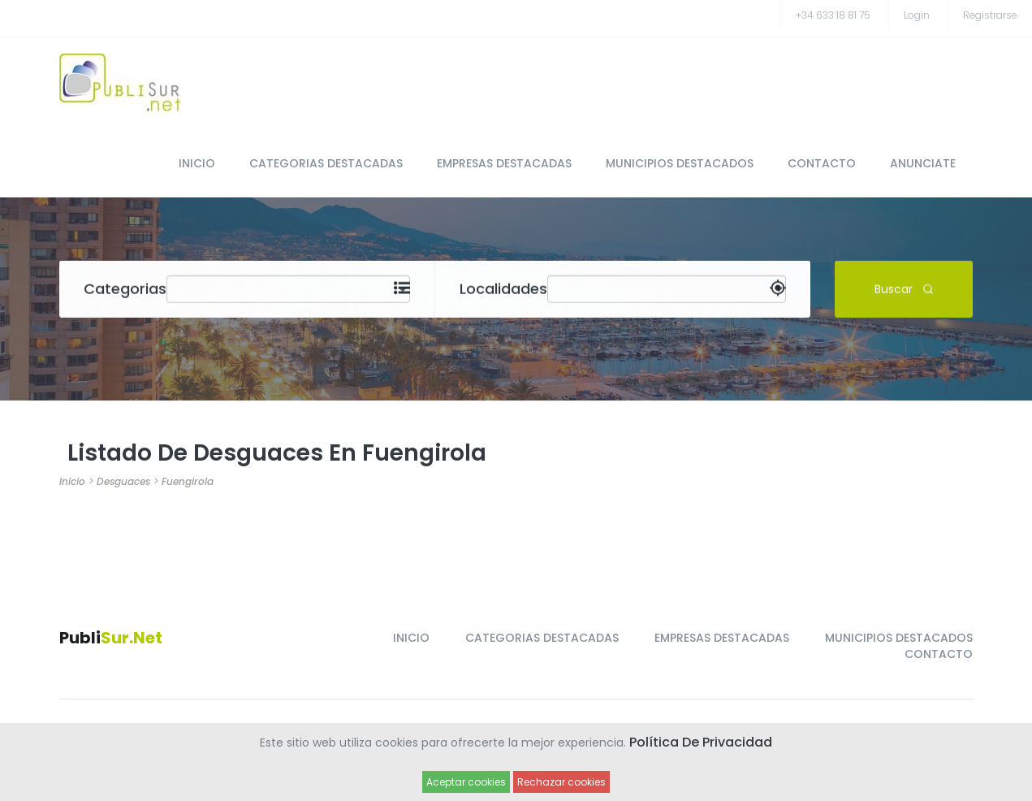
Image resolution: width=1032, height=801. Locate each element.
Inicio (72, 481)
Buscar (904, 288)
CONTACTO (822, 163)
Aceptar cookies (466, 782)
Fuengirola (188, 481)
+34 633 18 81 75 (833, 15)
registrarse (990, 15)
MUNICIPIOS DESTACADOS (679, 163)
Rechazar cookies (561, 782)
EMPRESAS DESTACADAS (504, 163)
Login (917, 15)
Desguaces (123, 481)
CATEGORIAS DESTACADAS (326, 163)
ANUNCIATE (923, 163)
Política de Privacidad (700, 742)
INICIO (197, 163)
